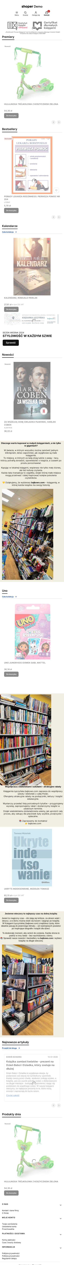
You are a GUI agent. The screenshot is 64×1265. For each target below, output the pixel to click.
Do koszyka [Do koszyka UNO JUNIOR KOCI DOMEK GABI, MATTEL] (11, 674)
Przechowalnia (8, 1229)
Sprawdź (11, 342)
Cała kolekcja (9, 232)
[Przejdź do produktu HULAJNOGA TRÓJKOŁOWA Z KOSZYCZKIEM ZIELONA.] (32, 73)
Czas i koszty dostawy (11, 1242)
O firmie (5, 1213)
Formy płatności (8, 1240)
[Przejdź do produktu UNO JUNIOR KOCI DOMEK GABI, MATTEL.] (32, 631)
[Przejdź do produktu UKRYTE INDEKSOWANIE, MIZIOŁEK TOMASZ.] (32, 857)
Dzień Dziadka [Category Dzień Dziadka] (14, 1057)
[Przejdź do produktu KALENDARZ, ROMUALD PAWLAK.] (32, 266)
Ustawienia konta (9, 1226)
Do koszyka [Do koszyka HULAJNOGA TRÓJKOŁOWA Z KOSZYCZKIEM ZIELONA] (11, 115)
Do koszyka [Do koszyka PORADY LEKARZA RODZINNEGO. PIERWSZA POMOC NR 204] (11, 210)
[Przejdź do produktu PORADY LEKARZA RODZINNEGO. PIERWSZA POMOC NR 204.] (32, 165)
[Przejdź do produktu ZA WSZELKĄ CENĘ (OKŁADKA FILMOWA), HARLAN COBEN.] (32, 390)
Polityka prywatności (10, 1253)
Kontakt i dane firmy (10, 1210)
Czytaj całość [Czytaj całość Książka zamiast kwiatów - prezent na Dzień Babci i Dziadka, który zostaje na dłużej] (12, 1095)
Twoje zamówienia (9, 1224)
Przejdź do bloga (11, 1048)
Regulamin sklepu (9, 1258)
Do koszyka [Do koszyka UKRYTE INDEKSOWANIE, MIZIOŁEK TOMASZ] (11, 900)
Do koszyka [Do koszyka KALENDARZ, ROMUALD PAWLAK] (11, 309)
